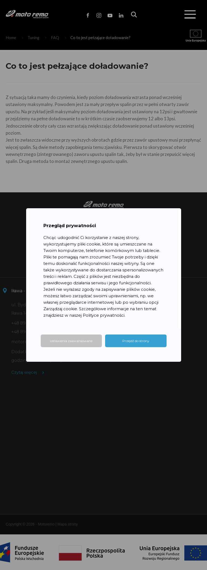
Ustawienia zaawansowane (71, 341)
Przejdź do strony (135, 341)
